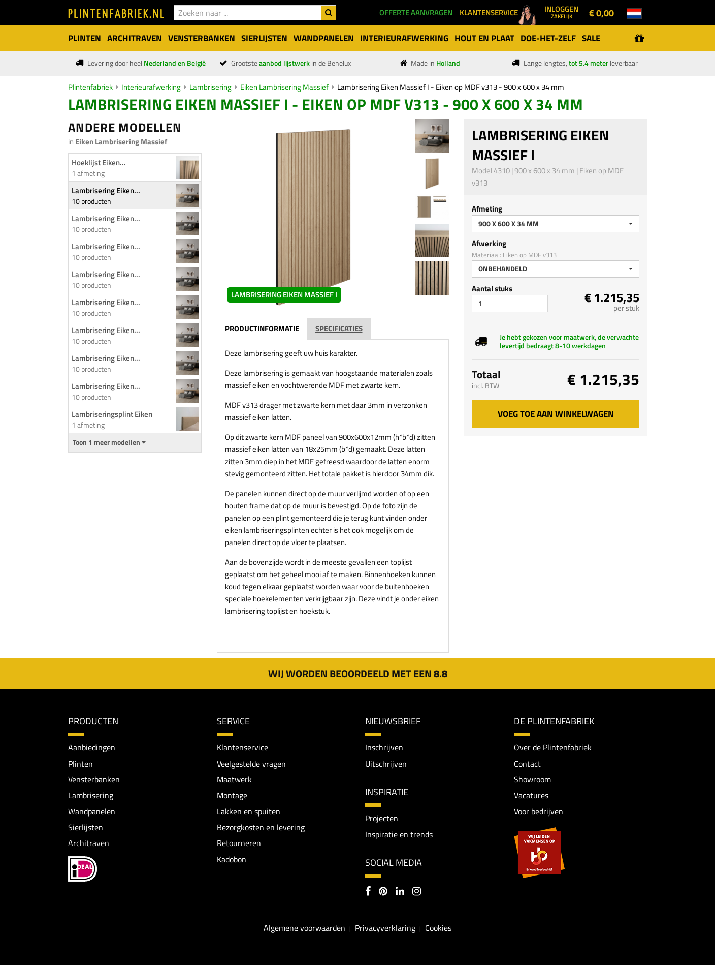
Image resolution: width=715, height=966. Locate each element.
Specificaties (339, 329)
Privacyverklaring (385, 929)
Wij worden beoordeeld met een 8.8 (357, 673)
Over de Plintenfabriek (553, 747)
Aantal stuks (492, 288)
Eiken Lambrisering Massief (284, 87)
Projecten (381, 818)
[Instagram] (416, 892)
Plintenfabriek (90, 87)
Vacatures (531, 796)
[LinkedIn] (400, 892)
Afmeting (487, 209)
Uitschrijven (386, 764)
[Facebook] (368, 892)
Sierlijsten (85, 828)
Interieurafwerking (151, 87)
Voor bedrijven (538, 812)
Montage (232, 796)
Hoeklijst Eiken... (99, 162)
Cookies (438, 929)
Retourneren (239, 844)
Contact (527, 764)
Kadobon (231, 860)
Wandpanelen (91, 812)
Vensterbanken (94, 780)
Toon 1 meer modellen (109, 442)
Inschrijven (384, 747)
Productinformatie (262, 329)
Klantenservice (242, 747)
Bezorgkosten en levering (261, 828)
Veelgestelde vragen (251, 764)
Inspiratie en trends (399, 834)
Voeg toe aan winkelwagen (556, 413)
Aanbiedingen (91, 747)
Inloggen (561, 11)
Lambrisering (210, 87)
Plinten (80, 764)
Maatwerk (234, 780)
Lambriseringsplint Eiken (112, 414)
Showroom (532, 780)
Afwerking (489, 243)
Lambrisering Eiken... (106, 190)
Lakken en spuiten (248, 812)
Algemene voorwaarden (304, 929)
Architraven (88, 844)
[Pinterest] (383, 892)
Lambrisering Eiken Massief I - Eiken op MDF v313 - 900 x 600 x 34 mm (450, 87)
